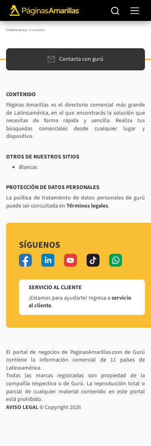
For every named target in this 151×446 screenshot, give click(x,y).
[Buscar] (115, 10)
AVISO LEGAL (22, 407)
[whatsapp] (115, 260)
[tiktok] (93, 260)
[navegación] (134, 11)
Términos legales (87, 206)
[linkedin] (47, 260)
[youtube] (70, 260)
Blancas (28, 167)
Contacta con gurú (75, 59)
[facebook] (25, 260)
